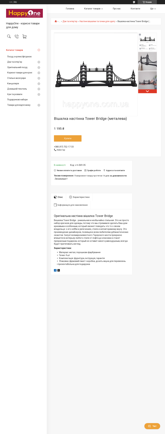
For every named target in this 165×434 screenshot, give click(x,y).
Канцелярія (13, 83)
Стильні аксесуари (16, 78)
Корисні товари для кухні (19, 72)
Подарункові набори (17, 99)
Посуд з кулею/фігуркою (19, 56)
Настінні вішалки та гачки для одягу (97, 21)
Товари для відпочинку (18, 105)
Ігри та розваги (14, 94)
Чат (152, 426)
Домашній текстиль (17, 89)
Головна (70, 8)
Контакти (135, 8)
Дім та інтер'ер (14, 62)
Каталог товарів (14, 50)
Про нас (117, 8)
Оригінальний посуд (17, 67)
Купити (67, 138)
